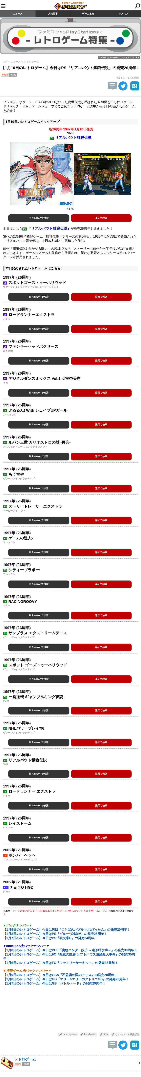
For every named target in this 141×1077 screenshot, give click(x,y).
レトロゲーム (31, 61)
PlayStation (88, 1034)
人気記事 (53, 13)
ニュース (17, 13)
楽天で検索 (101, 218)
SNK (104, 1034)
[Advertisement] (70, 1011)
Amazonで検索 (38, 218)
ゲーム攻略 (88, 13)
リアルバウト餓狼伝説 (125, 1034)
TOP (4, 61)
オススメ (123, 13)
